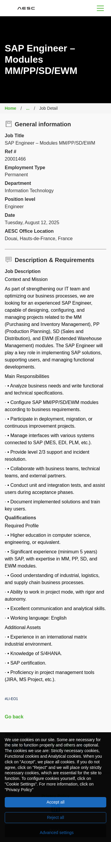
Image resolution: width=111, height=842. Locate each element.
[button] (100, 8)
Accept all (55, 802)
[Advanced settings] (55, 832)
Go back (14, 716)
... (28, 108)
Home (10, 108)
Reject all (55, 817)
